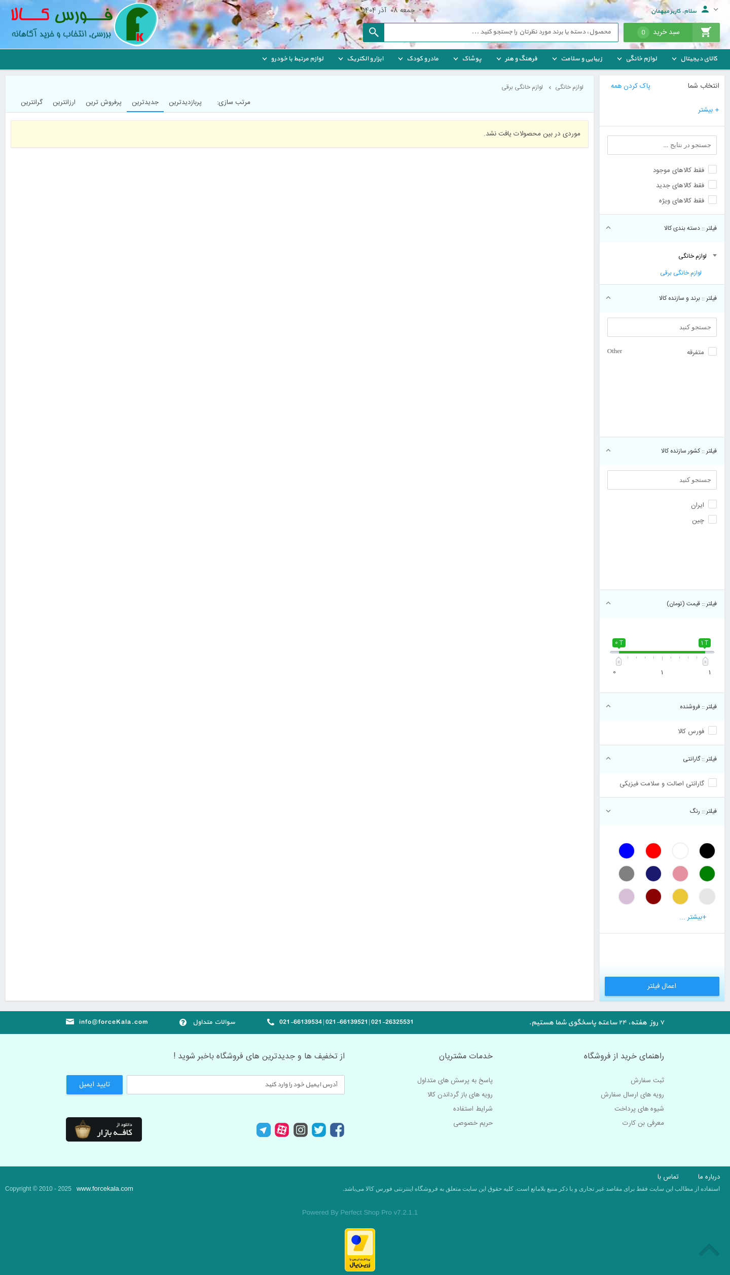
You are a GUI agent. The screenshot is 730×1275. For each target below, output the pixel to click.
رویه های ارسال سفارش (632, 1094)
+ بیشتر (708, 110)
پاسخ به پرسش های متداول (455, 1080)
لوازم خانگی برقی (681, 273)
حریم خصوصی (473, 1123)
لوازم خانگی (692, 256)
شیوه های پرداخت (639, 1109)
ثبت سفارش (647, 1080)
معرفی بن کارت (643, 1123)
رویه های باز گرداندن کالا (460, 1094)
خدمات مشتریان (466, 1056)
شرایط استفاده (473, 1109)
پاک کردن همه (630, 86)
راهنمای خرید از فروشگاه (624, 1056)
